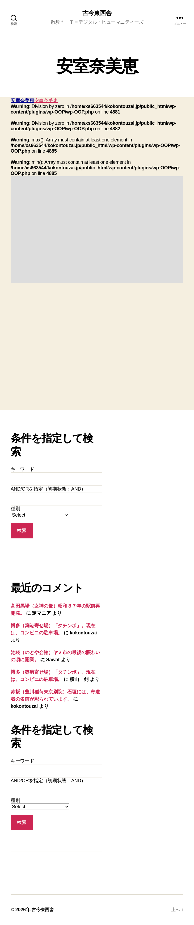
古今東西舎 (97, 13)
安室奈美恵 (22, 100)
